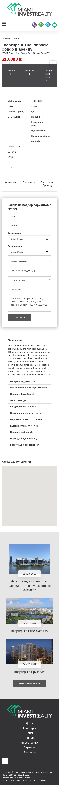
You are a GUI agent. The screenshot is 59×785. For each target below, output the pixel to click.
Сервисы (29, 747)
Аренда (30, 737)
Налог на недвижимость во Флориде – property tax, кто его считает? (29, 586)
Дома (29, 723)
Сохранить (10, 182)
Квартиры (29, 728)
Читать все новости (29, 683)
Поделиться (29, 182)
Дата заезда (14, 233)
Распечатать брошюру (47, 184)
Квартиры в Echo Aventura (29, 631)
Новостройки (29, 742)
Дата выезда (15, 246)
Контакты (29, 752)
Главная (6, 38)
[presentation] (6, 64)
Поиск (29, 733)
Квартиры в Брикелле (29, 672)
